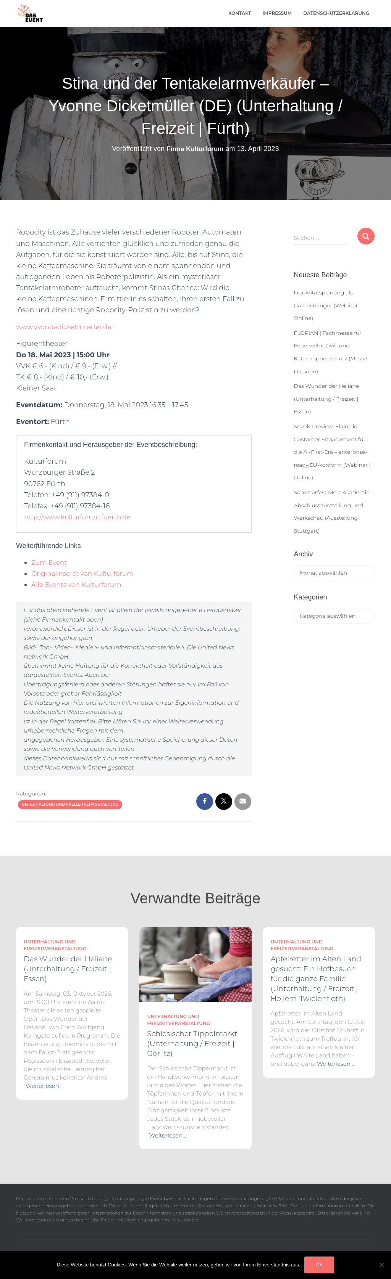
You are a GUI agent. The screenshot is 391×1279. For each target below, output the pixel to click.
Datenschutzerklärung (336, 13)
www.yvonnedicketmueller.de (66, 327)
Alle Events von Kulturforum (78, 584)
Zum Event (50, 562)
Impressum (277, 13)
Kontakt (239, 13)
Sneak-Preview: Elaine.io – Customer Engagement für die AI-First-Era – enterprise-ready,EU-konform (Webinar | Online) (332, 452)
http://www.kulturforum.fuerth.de (80, 517)
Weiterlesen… (44, 1085)
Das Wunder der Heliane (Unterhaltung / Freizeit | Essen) (326, 398)
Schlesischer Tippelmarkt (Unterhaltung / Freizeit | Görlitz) (192, 1043)
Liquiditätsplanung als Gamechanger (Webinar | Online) (327, 305)
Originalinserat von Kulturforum (85, 573)
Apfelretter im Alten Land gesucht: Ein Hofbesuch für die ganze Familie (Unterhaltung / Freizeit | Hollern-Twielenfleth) (316, 978)
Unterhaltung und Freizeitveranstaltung (70, 804)
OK (319, 1265)
